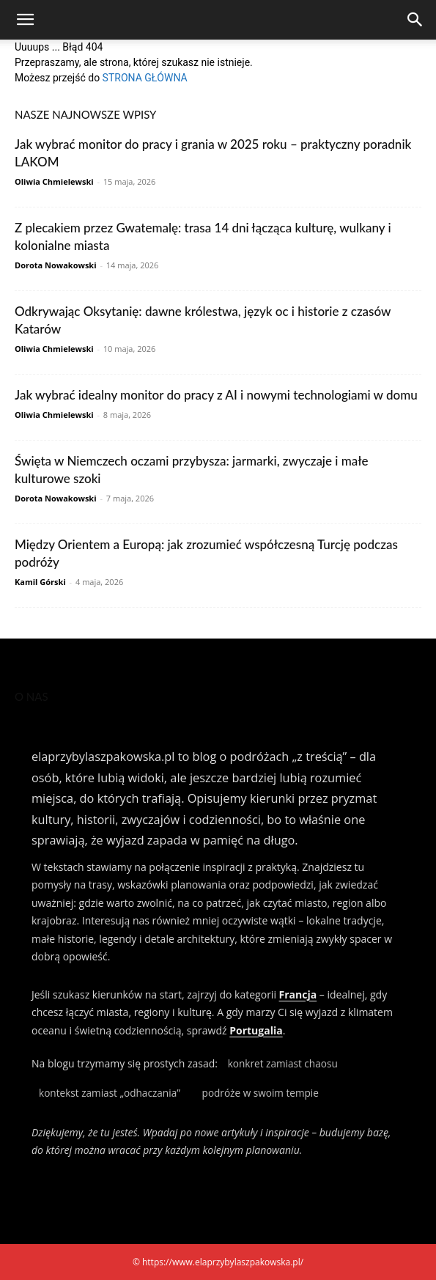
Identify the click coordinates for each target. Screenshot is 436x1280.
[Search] (415, 20)
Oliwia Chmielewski (54, 181)
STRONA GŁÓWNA (145, 78)
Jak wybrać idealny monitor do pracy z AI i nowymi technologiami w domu (216, 394)
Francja (298, 994)
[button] (24, 20)
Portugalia (255, 1030)
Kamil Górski (40, 581)
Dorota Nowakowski (56, 265)
